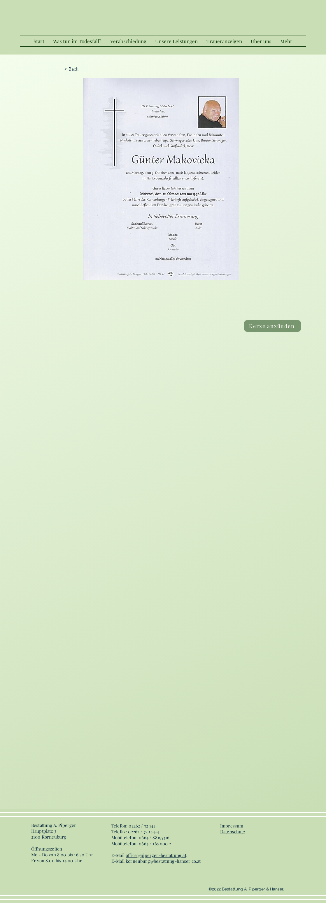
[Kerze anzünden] (272, 326)
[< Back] (83, 69)
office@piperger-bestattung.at (156, 855)
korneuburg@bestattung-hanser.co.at (163, 861)
